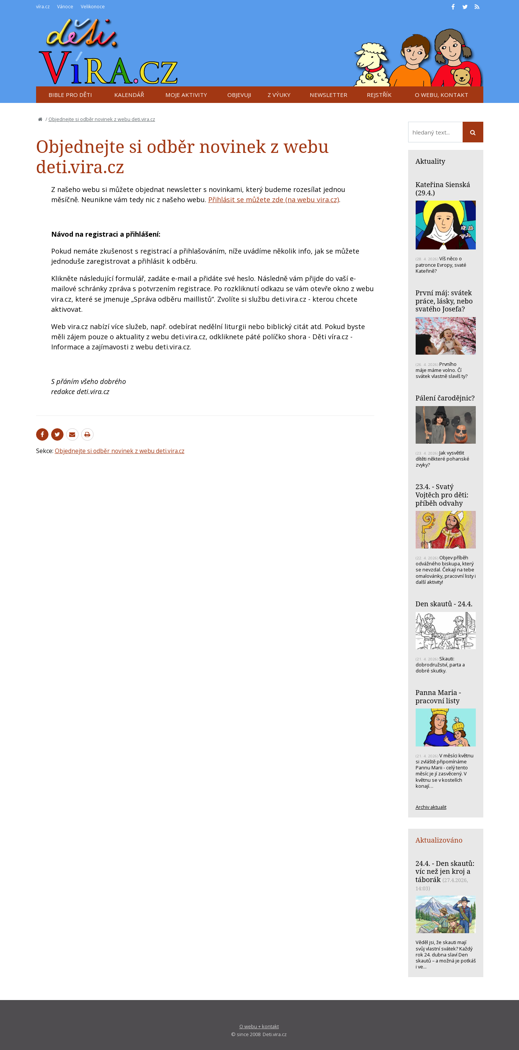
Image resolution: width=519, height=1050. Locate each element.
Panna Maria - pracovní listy (438, 696)
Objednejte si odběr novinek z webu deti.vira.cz (101, 119)
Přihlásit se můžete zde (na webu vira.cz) (273, 199)
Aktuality (430, 161)
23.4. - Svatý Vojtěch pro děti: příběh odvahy (442, 494)
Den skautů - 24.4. (444, 603)
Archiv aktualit (431, 807)
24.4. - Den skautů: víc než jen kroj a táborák (445, 871)
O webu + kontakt (259, 1026)
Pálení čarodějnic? (445, 397)
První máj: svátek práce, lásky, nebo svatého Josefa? (444, 300)
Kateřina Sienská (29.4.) (443, 188)
